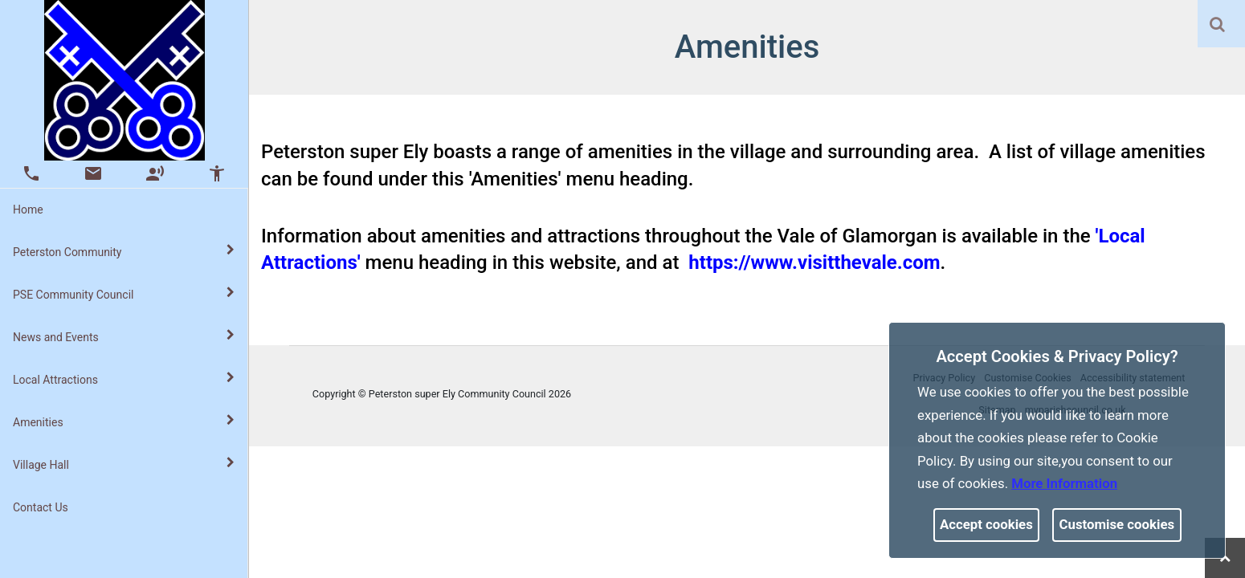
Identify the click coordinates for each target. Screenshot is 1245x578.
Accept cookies (986, 524)
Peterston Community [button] (124, 251)
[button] (1218, 25)
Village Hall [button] (124, 464)
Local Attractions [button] (124, 379)
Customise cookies (1117, 524)
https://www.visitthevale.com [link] (814, 262)
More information (1064, 483)
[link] (1217, 24)
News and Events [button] (124, 336)
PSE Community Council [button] (124, 294)
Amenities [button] (124, 421)
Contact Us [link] (40, 507)
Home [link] (28, 209)
